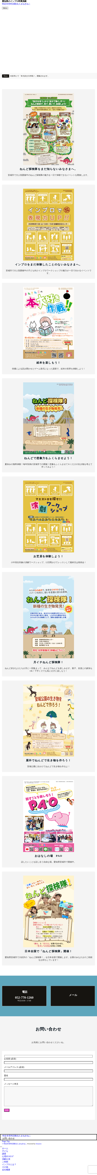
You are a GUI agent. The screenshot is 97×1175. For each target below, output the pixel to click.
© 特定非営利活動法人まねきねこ (14, 1147)
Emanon (38, 1147)
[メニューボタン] (5, 8)
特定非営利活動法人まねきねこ (16, 4)
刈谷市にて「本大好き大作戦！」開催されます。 (29, 76)
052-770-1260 (24, 997)
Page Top (6, 1145)
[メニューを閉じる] (1, 1150)
